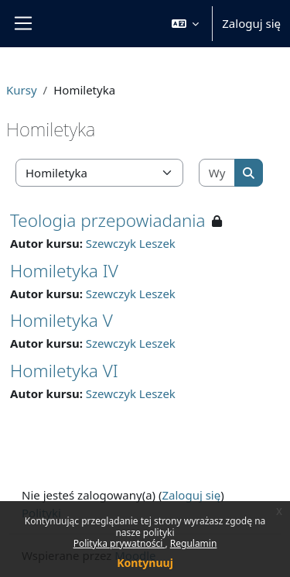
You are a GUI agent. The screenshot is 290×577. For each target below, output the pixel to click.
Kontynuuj (145, 562)
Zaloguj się (251, 23)
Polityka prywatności (119, 543)
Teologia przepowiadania (108, 220)
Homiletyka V (61, 320)
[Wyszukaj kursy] (217, 173)
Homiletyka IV (64, 271)
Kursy (21, 90)
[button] (186, 23)
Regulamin (193, 543)
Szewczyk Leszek (131, 243)
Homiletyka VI (64, 371)
